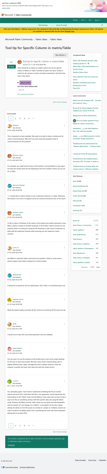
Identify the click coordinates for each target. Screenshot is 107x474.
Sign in (83, 20)
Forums (36, 15)
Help (90, 20)
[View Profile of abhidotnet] (77, 128)
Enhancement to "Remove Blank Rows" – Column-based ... (87, 146)
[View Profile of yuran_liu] (16, 247)
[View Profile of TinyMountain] (78, 143)
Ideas (54, 15)
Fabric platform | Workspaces (83, 248)
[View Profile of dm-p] (78, 120)
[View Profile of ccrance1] (15, 381)
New (75, 181)
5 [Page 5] (28, 118)
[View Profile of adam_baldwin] (17, 348)
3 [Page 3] (19, 118)
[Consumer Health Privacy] (27, 467)
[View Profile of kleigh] (75, 136)
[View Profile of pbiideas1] (16, 125)
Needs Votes (25, 83)
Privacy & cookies (80, 460)
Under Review (78, 196)
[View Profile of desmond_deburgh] (19, 185)
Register (75, 20)
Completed (77, 205)
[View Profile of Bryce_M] (76, 108)
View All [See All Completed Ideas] (76, 88)
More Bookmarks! (90, 115)
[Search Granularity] (45, 25)
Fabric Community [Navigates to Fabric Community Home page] (23, 15)
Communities (63, 15)
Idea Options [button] (59, 55)
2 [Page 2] (15, 118)
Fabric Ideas (41, 39)
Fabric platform (78, 230)
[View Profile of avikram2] (26, 64)
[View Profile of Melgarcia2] (77, 115)
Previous (84, 267)
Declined (76, 210)
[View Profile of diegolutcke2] (17, 275)
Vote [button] (12, 66)
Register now (69, 31)
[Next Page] (32, 118)
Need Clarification (79, 186)
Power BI (21, 90)
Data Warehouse (79, 253)
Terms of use (92, 460)
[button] (64, 125)
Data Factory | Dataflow (81, 258)
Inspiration (45, 15)
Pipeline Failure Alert (80, 72)
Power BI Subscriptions (89, 154)
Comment (11, 445)
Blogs (72, 15)
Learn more (6, 8)
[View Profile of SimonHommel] (78, 159)
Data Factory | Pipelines (81, 244)
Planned (76, 201)
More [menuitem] (79, 15)
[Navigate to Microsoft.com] (7, 15)
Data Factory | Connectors (82, 225)
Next (98, 267)
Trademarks (102, 460)
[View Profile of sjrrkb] (14, 324)
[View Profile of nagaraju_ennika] (18, 299)
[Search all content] (79, 25)
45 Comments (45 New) (25, 94)
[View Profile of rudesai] (75, 154)
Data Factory (77, 239)
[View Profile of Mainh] (75, 100)
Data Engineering (79, 234)
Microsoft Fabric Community (19, 39)
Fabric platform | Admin (81, 262)
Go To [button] (97, 20)
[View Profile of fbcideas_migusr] (18, 155)
